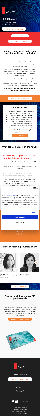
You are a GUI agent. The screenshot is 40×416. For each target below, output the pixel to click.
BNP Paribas (20, 235)
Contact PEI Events (24, 411)
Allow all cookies (20, 217)
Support (15, 413)
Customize (20, 222)
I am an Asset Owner (20, 36)
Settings (33, 212)
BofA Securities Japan (20, 237)
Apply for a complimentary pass (14, 29)
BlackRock (20, 233)
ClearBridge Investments (20, 239)
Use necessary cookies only (20, 227)
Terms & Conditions (14, 411)
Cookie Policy (23, 409)
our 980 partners (11, 195)
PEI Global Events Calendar (19, 407)
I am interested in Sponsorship (20, 41)
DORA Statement (22, 413)
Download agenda (20, 136)
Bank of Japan (20, 231)
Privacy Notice (15, 409)
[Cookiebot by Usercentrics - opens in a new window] (31, 188)
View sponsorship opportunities (20, 319)
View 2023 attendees (20, 287)
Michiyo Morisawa (25, 274)
